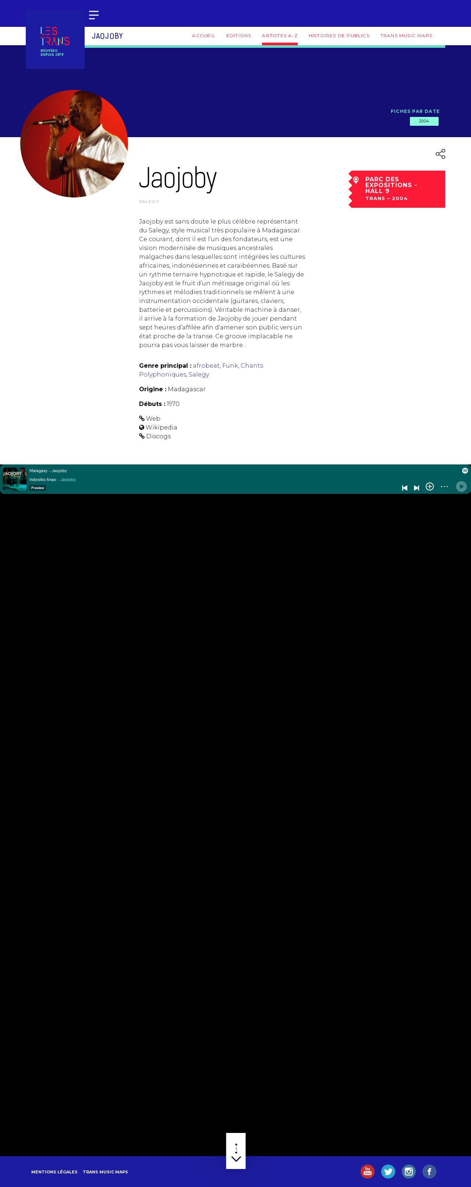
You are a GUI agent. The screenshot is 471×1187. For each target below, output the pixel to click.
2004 (424, 121)
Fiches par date (415, 111)
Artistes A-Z (279, 35)
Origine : (152, 389)
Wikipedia (161, 427)
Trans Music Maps (406, 35)
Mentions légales (54, 1171)
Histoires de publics (339, 35)
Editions (238, 35)
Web (153, 418)
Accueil (203, 35)
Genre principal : (165, 365)
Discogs (158, 436)
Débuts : (152, 403)
